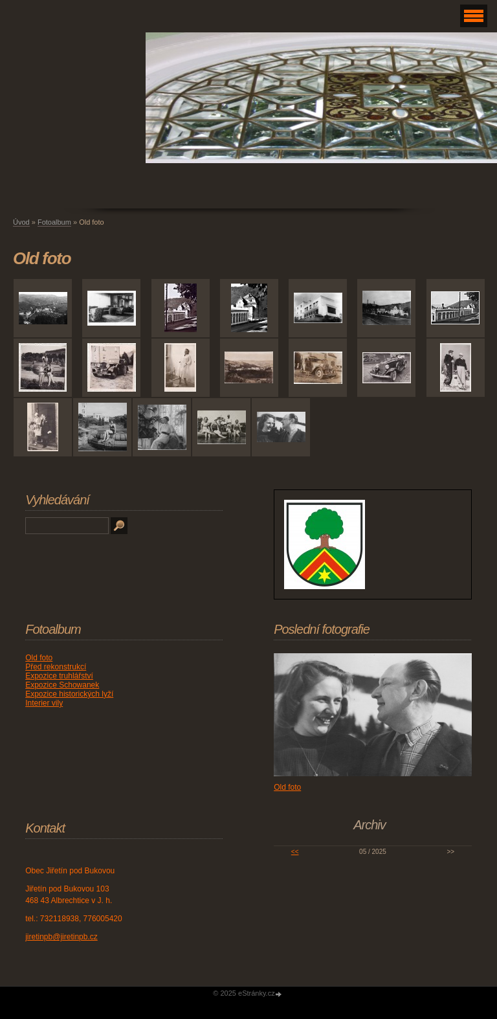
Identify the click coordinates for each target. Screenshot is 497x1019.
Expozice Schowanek (62, 684)
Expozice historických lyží (69, 694)
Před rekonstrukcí (55, 666)
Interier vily (44, 703)
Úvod (21, 222)
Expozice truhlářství (59, 675)
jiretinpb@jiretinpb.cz (61, 936)
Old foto (38, 657)
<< (295, 851)
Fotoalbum (54, 222)
